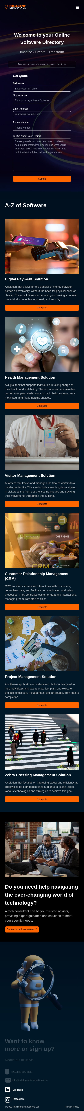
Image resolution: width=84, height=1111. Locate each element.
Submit (42, 178)
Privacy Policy (72, 1106)
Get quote (42, 307)
